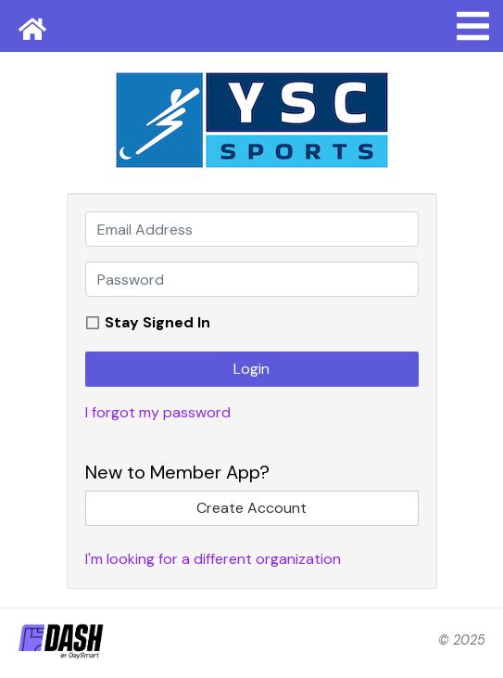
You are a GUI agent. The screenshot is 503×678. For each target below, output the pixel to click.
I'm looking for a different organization (213, 559)
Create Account (251, 508)
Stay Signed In (157, 322)
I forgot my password (158, 412)
